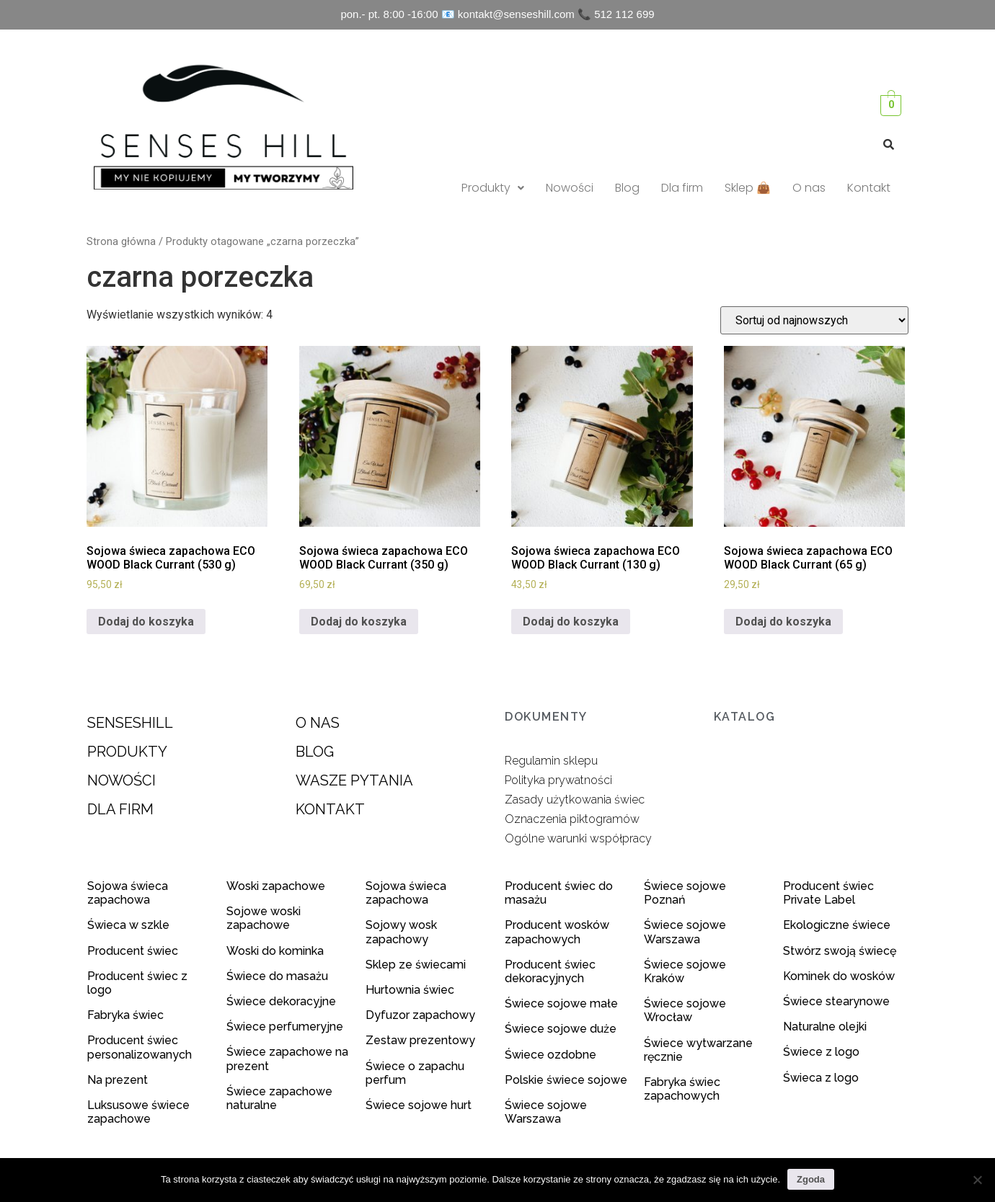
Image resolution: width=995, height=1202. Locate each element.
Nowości (569, 187)
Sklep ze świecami (417, 964)
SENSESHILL (130, 722)
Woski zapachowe (275, 886)
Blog (627, 187)
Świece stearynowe (836, 1001)
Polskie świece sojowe (566, 1080)
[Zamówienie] (814, 320)
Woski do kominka (275, 951)
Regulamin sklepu (551, 760)
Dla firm (682, 187)
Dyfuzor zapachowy (420, 1015)
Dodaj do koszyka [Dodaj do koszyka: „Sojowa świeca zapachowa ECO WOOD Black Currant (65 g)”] (783, 621)
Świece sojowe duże (562, 1029)
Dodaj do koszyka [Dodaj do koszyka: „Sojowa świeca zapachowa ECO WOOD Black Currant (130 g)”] (571, 621)
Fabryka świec (125, 1015)
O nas (809, 187)
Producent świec (132, 951)
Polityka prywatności (558, 780)
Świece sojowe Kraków (685, 971)
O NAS (318, 722)
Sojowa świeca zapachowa (127, 893)
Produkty (492, 187)
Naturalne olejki (825, 1026)
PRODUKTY (127, 751)
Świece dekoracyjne (281, 1001)
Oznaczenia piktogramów (572, 819)
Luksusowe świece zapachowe (138, 1112)
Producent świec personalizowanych (139, 1047)
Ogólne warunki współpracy (578, 838)
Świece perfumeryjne (284, 1026)
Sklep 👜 (748, 187)
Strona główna (121, 241)
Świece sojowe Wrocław (685, 1010)
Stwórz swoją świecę (839, 951)
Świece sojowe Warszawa (546, 1112)
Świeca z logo (822, 1078)
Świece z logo (822, 1052)
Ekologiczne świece (836, 925)
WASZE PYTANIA (354, 780)
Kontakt (868, 187)
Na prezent (117, 1080)
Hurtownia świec (410, 990)
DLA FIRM (120, 809)
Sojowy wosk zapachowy (401, 931)
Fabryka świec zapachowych (682, 1089)
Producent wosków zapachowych (557, 931)
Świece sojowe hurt (419, 1105)
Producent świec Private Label (828, 893)
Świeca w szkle (128, 925)
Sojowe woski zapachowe (263, 918)
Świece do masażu (277, 976)
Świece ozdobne (550, 1054)
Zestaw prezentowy (420, 1040)
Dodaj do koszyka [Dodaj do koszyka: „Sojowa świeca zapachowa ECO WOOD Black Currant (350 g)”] (359, 621)
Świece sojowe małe (563, 1003)
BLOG (315, 751)
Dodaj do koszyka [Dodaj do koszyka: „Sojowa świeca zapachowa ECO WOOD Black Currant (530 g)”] (146, 621)
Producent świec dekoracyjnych (550, 971)
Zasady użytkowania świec (575, 799)
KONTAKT (330, 809)
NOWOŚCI (121, 780)
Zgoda (811, 1179)
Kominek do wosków (840, 976)
